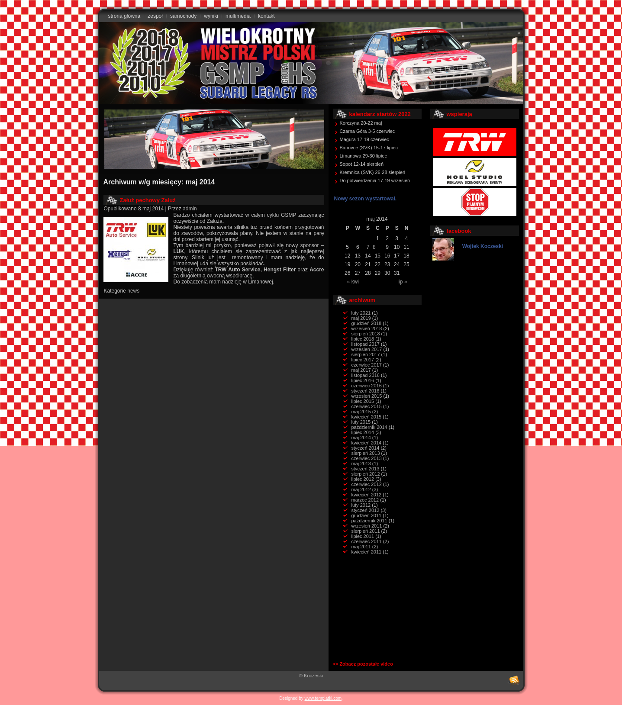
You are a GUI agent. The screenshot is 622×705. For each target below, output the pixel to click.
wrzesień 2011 (366, 525)
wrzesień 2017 (366, 349)
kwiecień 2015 (366, 416)
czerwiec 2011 (366, 541)
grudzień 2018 (366, 323)
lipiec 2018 (362, 338)
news (133, 291)
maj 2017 (361, 370)
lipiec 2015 (362, 401)
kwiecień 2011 (366, 551)
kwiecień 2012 (366, 494)
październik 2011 (369, 520)
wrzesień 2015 (366, 396)
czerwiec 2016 (366, 385)
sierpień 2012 (365, 473)
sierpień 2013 (365, 453)
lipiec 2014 (362, 432)
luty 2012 (361, 505)
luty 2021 (361, 312)
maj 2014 (361, 437)
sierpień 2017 (365, 354)
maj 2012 (361, 489)
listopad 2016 (365, 375)
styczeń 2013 (365, 468)
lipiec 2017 (362, 359)
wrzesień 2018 (366, 328)
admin (190, 209)
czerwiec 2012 (366, 484)
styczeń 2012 (365, 510)
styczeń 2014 (365, 448)
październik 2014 (369, 427)
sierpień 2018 (365, 333)
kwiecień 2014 (366, 442)
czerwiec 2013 (366, 458)
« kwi (353, 282)
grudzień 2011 (366, 515)
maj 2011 (361, 546)
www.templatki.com (323, 698)
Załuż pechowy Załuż (148, 200)
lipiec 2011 (362, 536)
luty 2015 (361, 422)
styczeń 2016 (365, 390)
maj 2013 (361, 463)
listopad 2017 (365, 344)
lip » (402, 282)
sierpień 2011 (365, 531)
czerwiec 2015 (366, 406)
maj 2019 (361, 318)
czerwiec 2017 (366, 364)
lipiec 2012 (362, 479)
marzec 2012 (365, 499)
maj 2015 (361, 411)
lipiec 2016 (362, 380)
